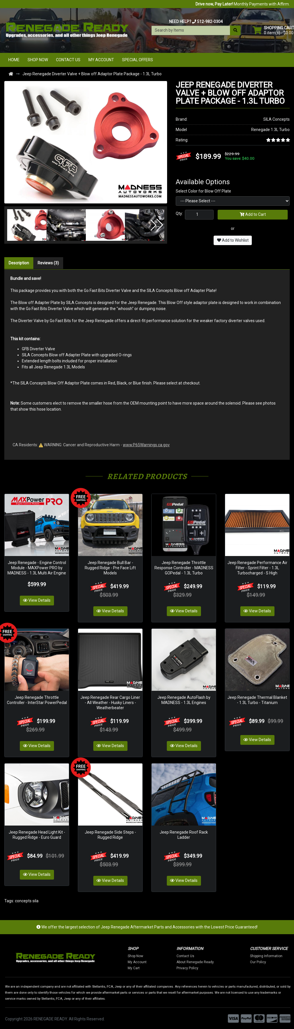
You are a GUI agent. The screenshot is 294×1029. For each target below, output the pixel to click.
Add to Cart (253, 214)
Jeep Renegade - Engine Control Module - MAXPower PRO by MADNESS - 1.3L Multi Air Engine (36, 567)
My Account (101, 59)
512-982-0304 (210, 21)
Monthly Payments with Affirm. (243, 4)
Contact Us (68, 59)
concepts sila (26, 899)
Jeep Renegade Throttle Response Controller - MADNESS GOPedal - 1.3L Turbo (183, 567)
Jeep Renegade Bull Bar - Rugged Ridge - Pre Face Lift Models (110, 567)
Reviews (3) (48, 263)
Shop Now (38, 59)
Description (19, 263)
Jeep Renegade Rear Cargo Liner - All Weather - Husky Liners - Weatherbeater (110, 701)
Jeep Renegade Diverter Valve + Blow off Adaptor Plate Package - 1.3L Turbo (92, 74)
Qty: (179, 213)
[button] (14, 225)
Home (14, 59)
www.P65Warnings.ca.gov (146, 445)
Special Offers (137, 59)
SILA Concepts (276, 119)
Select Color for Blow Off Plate (203, 191)
